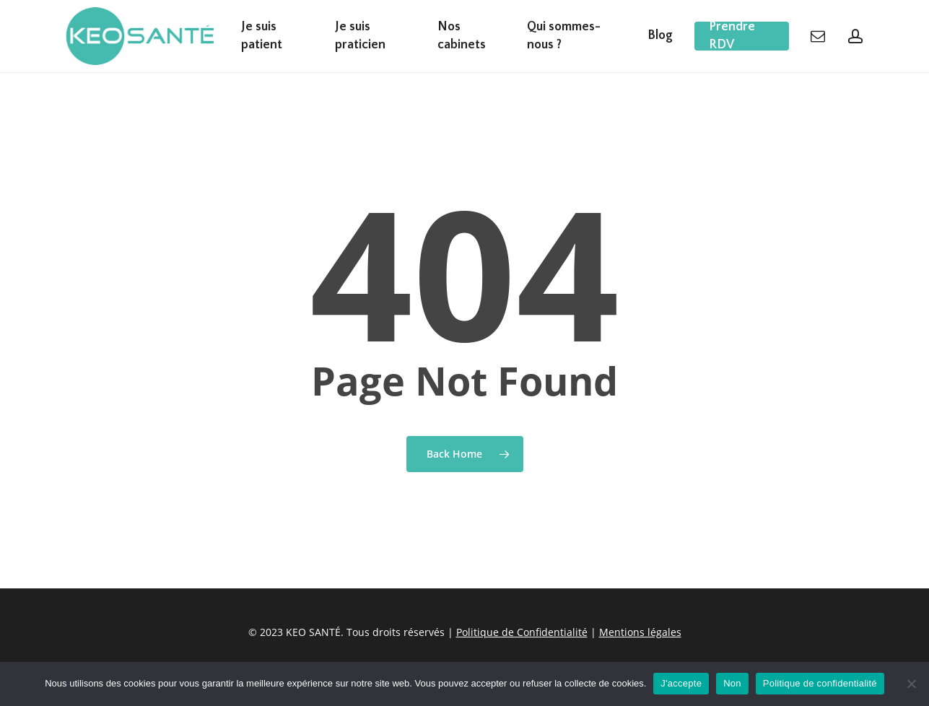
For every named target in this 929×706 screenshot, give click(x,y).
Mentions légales (640, 632)
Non (732, 683)
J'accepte (681, 683)
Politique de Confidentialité (522, 632)
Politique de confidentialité (820, 683)
